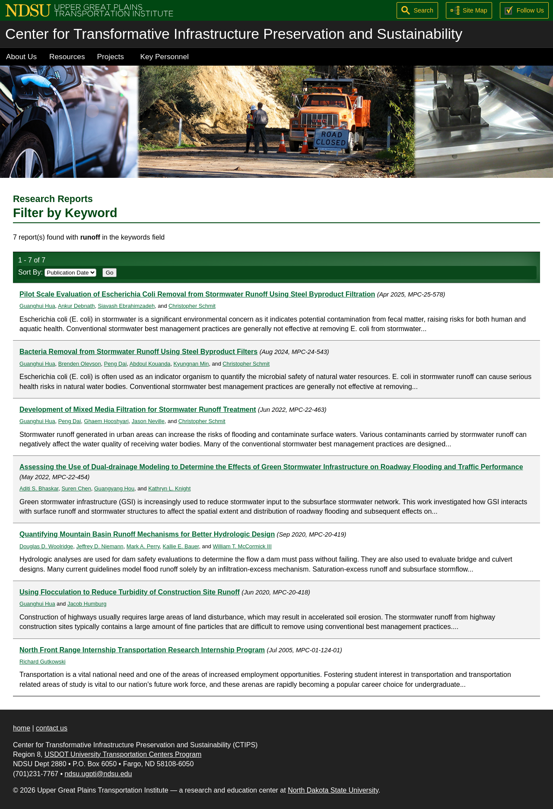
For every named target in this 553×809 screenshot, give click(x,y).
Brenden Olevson (79, 363)
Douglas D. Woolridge (46, 546)
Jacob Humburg (86, 603)
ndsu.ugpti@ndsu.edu (98, 773)
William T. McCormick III (242, 546)
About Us (21, 56)
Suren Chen (76, 488)
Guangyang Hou (114, 488)
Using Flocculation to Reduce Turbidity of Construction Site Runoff (129, 592)
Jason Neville (148, 421)
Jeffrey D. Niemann (99, 546)
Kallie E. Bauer (180, 546)
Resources (67, 56)
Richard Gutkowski (42, 661)
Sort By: (57, 272)
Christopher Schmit (192, 306)
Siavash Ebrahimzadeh (126, 306)
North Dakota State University (333, 790)
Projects (110, 56)
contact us (51, 728)
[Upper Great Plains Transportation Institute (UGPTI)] (89, 9)
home (21, 728)
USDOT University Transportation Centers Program (122, 754)
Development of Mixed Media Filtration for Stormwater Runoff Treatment (137, 409)
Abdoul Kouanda (150, 363)
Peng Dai (115, 363)
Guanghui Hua (37, 306)
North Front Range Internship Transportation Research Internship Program (142, 650)
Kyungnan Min (191, 363)
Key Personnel (164, 56)
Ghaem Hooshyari (106, 421)
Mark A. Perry (143, 546)
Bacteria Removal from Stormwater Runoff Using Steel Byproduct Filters (138, 351)
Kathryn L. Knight (169, 488)
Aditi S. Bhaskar (38, 488)
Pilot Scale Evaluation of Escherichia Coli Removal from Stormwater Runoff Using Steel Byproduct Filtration (197, 294)
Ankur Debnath (76, 306)
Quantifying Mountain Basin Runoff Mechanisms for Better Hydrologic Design (147, 534)
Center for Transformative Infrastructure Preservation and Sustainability (233, 34)
